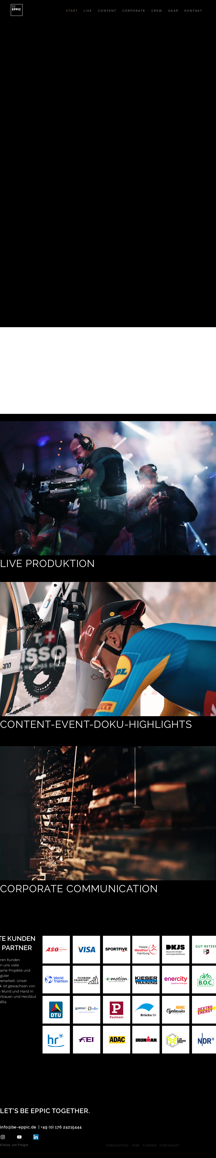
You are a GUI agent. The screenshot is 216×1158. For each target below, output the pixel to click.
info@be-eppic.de (18, 1127)
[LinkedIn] (36, 1137)
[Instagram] (3, 1137)
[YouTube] (19, 1137)
